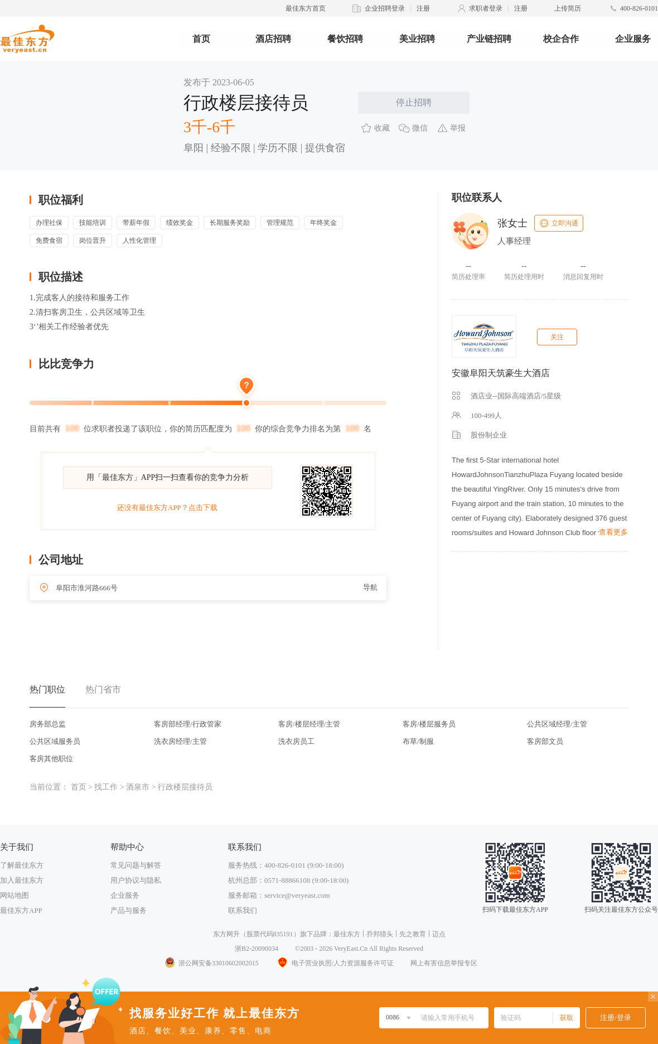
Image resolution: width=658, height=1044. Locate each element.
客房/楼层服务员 (429, 724)
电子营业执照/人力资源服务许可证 (334, 963)
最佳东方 (346, 934)
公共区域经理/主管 (557, 724)
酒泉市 (137, 787)
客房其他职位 (51, 758)
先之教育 (412, 934)
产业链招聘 (489, 39)
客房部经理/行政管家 (187, 724)
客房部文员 (545, 741)
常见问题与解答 (135, 865)
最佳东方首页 (306, 8)
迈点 (439, 934)
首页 (201, 39)
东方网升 (226, 934)
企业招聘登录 (385, 8)
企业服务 (633, 39)
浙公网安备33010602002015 (211, 963)
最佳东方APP (21, 910)
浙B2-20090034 (256, 948)
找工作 (106, 787)
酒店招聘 (273, 39)
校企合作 (561, 39)
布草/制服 (418, 741)
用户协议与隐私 (135, 880)
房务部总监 (48, 724)
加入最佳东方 (21, 880)
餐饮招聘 (345, 39)
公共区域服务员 (55, 741)
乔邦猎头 (379, 934)
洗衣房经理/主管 (180, 741)
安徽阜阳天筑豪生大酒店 (501, 373)
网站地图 (14, 895)
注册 (423, 8)
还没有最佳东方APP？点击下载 (167, 507)
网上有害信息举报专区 (443, 963)
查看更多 (613, 532)
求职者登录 (485, 8)
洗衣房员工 (296, 741)
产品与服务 (128, 910)
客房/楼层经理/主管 (309, 724)
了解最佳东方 (21, 865)
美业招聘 (417, 39)
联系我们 (242, 910)
